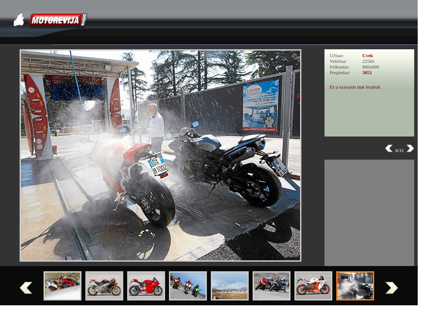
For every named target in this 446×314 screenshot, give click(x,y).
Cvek (367, 55)
